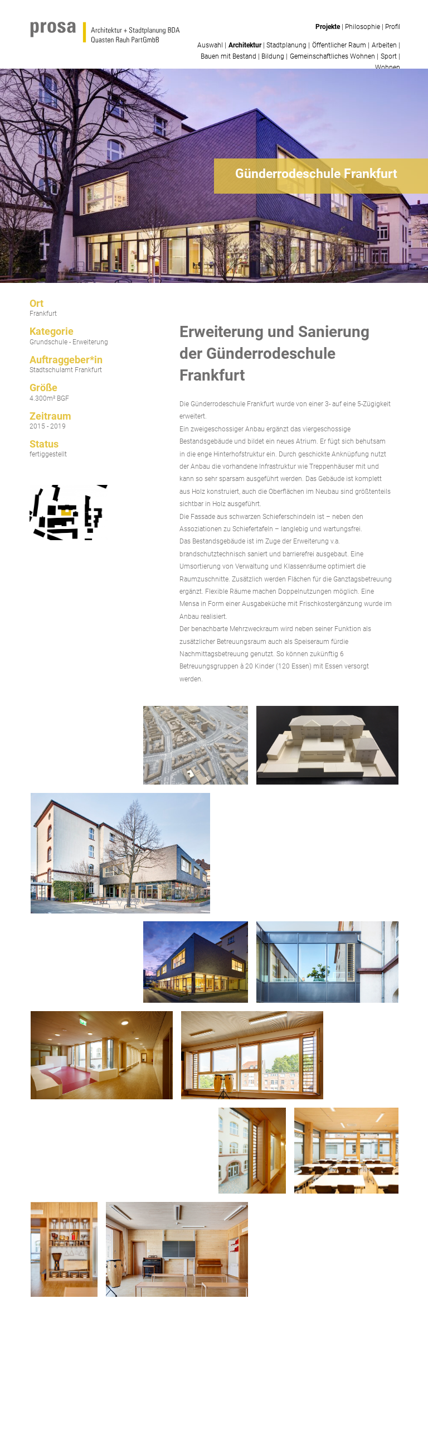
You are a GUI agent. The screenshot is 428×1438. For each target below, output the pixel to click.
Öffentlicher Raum (339, 45)
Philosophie (362, 27)
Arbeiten (384, 45)
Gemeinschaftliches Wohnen (332, 56)
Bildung (272, 56)
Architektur (244, 45)
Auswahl (210, 45)
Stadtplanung (286, 45)
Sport (389, 56)
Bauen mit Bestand (228, 56)
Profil (392, 27)
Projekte (327, 27)
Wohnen (387, 67)
